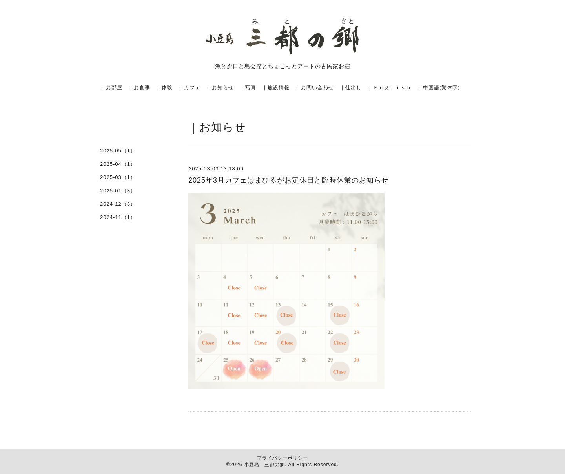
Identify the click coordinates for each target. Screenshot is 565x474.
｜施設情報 (276, 87)
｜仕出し (351, 87)
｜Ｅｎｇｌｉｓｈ (390, 87)
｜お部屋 (111, 87)
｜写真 (248, 87)
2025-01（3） (118, 191)
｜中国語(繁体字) (438, 87)
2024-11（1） (118, 217)
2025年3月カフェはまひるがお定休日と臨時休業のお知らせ (288, 180)
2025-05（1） (118, 151)
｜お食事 (139, 87)
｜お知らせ (220, 87)
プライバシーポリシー (282, 458)
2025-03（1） (118, 177)
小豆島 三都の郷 (264, 464)
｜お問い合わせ (314, 87)
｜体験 (164, 87)
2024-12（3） (118, 204)
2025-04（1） (118, 164)
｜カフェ (189, 87)
